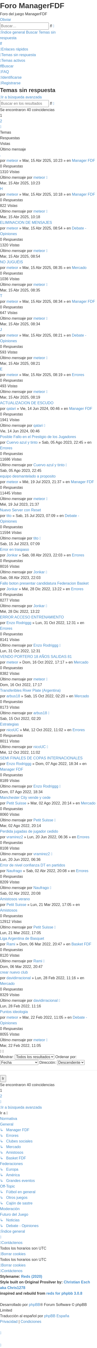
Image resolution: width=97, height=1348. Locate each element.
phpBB (34, 1305)
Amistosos (8, 910)
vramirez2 (15, 837)
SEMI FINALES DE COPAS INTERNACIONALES (41, 758)
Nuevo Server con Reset (20, 510)
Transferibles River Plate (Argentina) (30, 690)
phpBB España (56, 1316)
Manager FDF (83, 161)
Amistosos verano (15, 899)
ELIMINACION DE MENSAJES (26, 223)
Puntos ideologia (14, 1012)
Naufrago (14, 871)
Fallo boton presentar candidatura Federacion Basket (44, 583)
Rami (11, 944)
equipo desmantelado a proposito (28, 476)
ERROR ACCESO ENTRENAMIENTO (32, 617)
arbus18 (13, 696)
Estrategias (9, 724)
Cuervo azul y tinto (22, 442)
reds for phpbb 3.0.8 (64, 1293)
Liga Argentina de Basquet (22, 938)
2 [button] (1, 121)
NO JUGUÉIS (11, 262)
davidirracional (19, 978)
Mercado (79, 268)
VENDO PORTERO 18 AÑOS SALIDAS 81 (36, 657)
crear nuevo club (14, 972)
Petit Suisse (16, 803)
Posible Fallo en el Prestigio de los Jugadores (38, 437)
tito (9, 516)
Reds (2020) (31, 1276)
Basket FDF (81, 944)
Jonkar (12, 555)
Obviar (5, 20)
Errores (78, 375)
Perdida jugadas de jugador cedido (29, 831)
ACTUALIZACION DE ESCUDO (27, 403)
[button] (0, 127)
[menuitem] (1, 44)
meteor (12, 161)
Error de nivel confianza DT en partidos (32, 865)
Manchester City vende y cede (25, 798)
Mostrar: (27, 1057)
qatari (11, 409)
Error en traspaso (14, 550)
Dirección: (62, 1062)
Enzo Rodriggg (19, 623)
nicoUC (13, 730)
